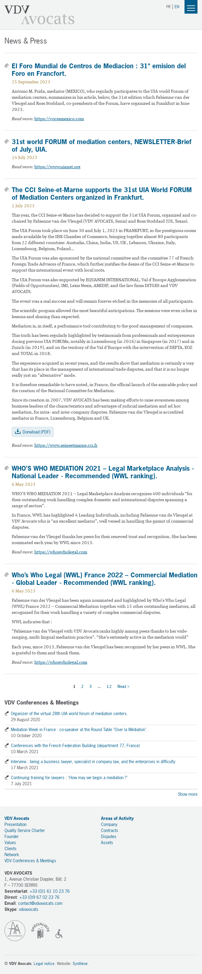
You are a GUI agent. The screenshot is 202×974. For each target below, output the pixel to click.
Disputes (108, 836)
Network (12, 854)
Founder (12, 836)
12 (109, 687)
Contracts (109, 830)
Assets (107, 842)
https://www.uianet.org (57, 167)
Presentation (16, 824)
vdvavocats (28, 909)
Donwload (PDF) (36, 432)
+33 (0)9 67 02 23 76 (39, 897)
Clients (11, 848)
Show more (187, 794)
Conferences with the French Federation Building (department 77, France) (75, 745)
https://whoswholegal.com (60, 552)
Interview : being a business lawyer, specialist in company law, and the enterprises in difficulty (93, 761)
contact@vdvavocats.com (40, 903)
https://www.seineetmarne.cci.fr (65, 445)
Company (109, 824)
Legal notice (44, 963)
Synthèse (80, 963)
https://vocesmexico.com (59, 119)
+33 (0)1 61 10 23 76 (50, 891)
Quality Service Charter (25, 830)
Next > (123, 687)
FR (168, 6)
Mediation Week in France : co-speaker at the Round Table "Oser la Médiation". (79, 729)
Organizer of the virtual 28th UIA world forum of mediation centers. (69, 713)
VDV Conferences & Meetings (30, 860)
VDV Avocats (39, 14)
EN (177, 6)
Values (10, 842)
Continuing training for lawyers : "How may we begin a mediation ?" (69, 777)
